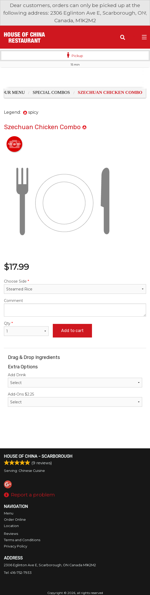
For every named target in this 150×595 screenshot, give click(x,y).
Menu (8, 513)
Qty (26, 328)
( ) (133, 37)
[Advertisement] (75, 78)
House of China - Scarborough (38, 456)
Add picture (14, 144)
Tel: (18, 573)
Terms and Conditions (22, 540)
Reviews (11, 534)
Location (11, 526)
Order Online (15, 520)
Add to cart (72, 330)
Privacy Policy (15, 546)
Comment (75, 307)
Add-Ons (75, 399)
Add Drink (75, 380)
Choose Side (75, 286)
